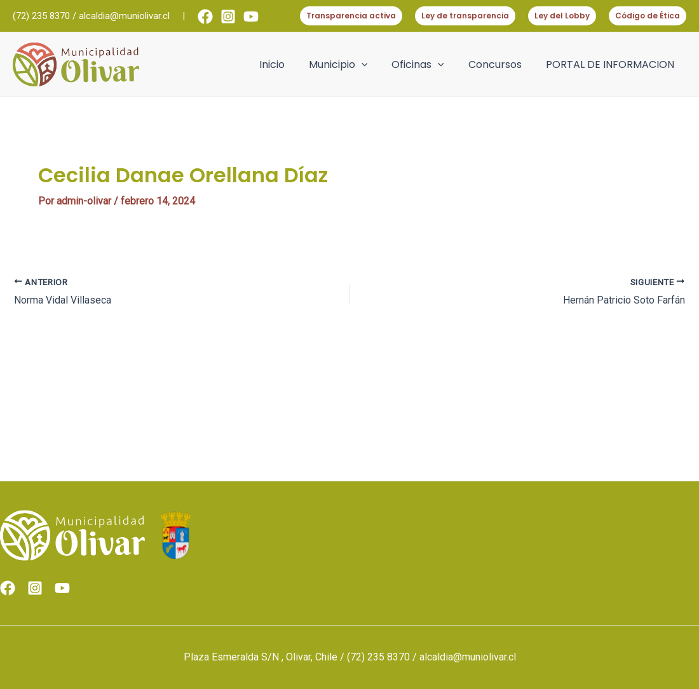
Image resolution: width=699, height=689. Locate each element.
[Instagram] (228, 16)
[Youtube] (251, 16)
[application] (375, 64)
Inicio (289, 64)
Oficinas (427, 64)
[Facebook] (205, 16)
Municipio (351, 64)
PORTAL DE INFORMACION (612, 64)
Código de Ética (647, 15)
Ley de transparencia (465, 15)
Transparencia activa (351, 15)
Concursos (500, 64)
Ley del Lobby (562, 15)
